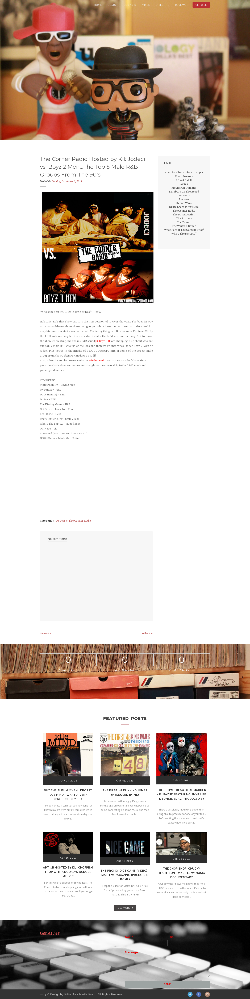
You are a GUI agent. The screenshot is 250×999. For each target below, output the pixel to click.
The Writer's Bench (184, 226)
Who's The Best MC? (184, 233)
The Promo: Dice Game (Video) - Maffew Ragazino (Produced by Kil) (125, 875)
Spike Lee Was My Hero (184, 206)
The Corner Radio (80, 520)
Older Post (147, 633)
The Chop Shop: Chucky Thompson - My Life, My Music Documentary (181, 873)
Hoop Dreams (184, 176)
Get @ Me (201, 4)
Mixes (146, 4)
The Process (184, 218)
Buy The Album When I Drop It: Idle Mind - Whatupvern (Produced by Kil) (68, 795)
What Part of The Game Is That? (184, 229)
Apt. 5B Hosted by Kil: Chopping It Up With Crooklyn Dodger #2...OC (68, 872)
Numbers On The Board (184, 191)
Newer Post (46, 633)
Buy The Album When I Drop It (184, 172)
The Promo (184, 222)
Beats (112, 4)
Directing (162, 4)
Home (98, 4)
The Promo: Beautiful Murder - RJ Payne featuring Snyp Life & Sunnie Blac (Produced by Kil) (181, 796)
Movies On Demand (184, 187)
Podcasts (129, 4)
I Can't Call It (184, 180)
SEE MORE (124, 907)
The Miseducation (184, 214)
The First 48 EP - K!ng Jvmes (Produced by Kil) (125, 792)
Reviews (181, 4)
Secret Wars (183, 203)
